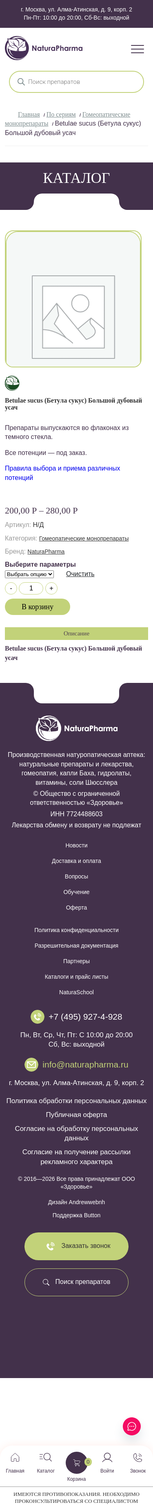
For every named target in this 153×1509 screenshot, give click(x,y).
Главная (29, 114)
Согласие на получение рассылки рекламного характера (76, 1157)
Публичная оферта (76, 1115)
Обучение (76, 892)
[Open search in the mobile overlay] (76, 82)
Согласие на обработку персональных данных (76, 1133)
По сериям (61, 114)
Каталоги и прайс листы (77, 976)
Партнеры (76, 961)
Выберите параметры (40, 564)
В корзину (37, 607)
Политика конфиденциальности (76, 930)
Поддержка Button (76, 1215)
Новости (76, 845)
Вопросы (76, 876)
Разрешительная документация (76, 945)
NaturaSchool (76, 992)
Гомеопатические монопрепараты (84, 538)
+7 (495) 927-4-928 (85, 1016)
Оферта (76, 907)
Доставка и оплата (76, 861)
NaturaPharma (45, 551)
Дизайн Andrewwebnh (76, 1202)
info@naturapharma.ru (85, 1064)
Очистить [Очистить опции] (80, 573)
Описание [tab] (76, 633)
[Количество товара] (31, 588)
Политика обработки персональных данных (77, 1101)
